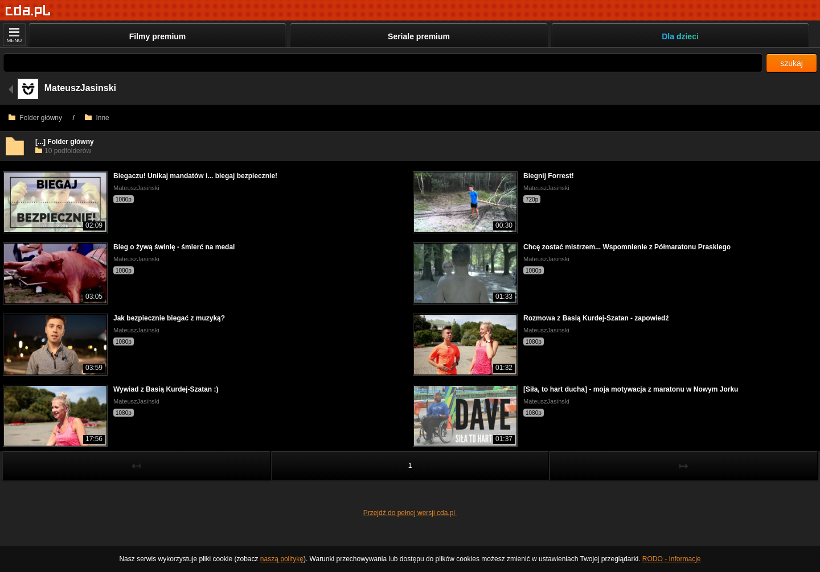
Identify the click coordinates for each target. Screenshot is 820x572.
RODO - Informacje (671, 559)
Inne (97, 118)
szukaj (791, 63)
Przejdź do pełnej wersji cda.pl (410, 513)
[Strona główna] (28, 11)
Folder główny (35, 118)
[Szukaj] (383, 63)
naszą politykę (282, 559)
